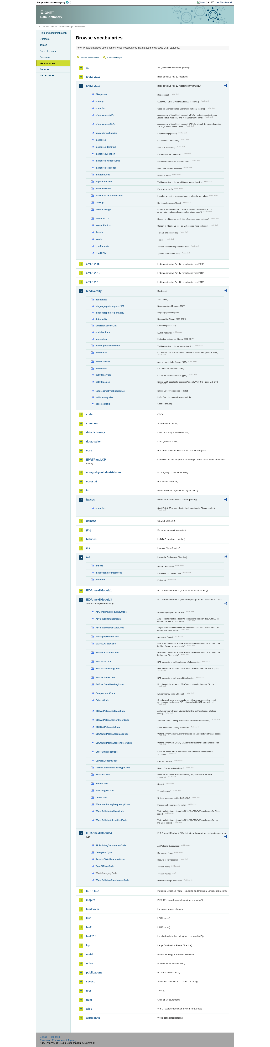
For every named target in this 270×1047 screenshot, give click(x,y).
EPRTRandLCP (96, 459)
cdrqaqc (100, 101)
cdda (89, 414)
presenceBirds (103, 188)
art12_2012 (93, 76)
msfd (89, 954)
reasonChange (103, 209)
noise (89, 963)
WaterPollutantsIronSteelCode (111, 820)
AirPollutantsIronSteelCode (110, 627)
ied (88, 557)
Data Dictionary (65, 26)
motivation (101, 339)
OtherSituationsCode (107, 752)
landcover (92, 909)
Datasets (45, 39)
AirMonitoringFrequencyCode (111, 612)
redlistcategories (104, 397)
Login (202, 2)
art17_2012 (93, 273)
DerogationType (104, 852)
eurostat (91, 481)
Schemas (45, 57)
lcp (88, 945)
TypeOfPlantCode (105, 866)
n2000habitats (103, 361)
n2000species (103, 382)
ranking (99, 202)
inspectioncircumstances (109, 572)
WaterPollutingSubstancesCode (112, 880)
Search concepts (114, 58)
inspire (90, 900)
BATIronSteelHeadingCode (110, 684)
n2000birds (101, 352)
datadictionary (95, 432)
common (92, 423)
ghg (88, 530)
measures (101, 140)
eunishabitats (103, 332)
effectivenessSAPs (105, 124)
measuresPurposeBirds (108, 160)
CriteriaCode (102, 700)
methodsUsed (103, 174)
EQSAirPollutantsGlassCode (111, 711)
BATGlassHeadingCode (108, 668)
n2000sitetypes (103, 375)
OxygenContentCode (106, 760)
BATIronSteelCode (105, 677)
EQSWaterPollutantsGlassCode (112, 734)
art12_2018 (93, 85)
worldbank (93, 1017)
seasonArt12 (102, 218)
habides (91, 539)
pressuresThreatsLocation (109, 195)
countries (101, 108)
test (88, 990)
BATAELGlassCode (106, 643)
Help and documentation (53, 33)
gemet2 (91, 520)
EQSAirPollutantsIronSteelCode (112, 720)
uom (89, 999)
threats (99, 232)
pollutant (100, 579)
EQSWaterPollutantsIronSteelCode (114, 743)
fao (88, 490)
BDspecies (101, 94)
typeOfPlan (101, 253)
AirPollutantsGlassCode (108, 619)
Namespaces (47, 75)
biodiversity (94, 291)
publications (94, 972)
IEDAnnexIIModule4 (99, 833)
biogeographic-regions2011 (110, 312)
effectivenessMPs (105, 115)
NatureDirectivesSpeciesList (110, 391)
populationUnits (104, 181)
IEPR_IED (92, 890)
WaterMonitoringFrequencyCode (113, 804)
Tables (43, 45)
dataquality (101, 319)
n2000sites (101, 368)
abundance (101, 299)
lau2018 (91, 936)
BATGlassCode (103, 661)
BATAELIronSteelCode (107, 652)
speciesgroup (103, 404)
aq (87, 67)
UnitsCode (101, 797)
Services (44, 69)
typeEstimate (102, 246)
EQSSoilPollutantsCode (108, 727)
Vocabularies (47, 63)
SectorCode (102, 783)
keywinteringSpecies (106, 133)
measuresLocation (105, 154)
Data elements (48, 51)
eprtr (89, 450)
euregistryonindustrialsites (103, 472)
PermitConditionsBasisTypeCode (113, 767)
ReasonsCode (103, 774)
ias (88, 548)
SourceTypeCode (104, 790)
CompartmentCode (105, 693)
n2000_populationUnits (108, 345)
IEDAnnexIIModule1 (99, 590)
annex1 (99, 565)
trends (99, 239)
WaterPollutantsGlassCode (110, 811)
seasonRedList (103, 225)
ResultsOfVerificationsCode (110, 859)
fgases (90, 499)
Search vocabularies (90, 58)
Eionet (53, 26)
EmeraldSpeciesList (106, 325)
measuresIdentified (106, 147)
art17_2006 (93, 264)
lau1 (89, 918)
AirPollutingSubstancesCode (111, 845)
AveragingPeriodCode (107, 636)
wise (89, 1008)
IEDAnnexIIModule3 (99, 599)
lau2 (89, 927)
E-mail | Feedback (50, 1036)
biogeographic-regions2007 (110, 306)
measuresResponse (106, 167)
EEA (54, 2)
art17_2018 (93, 282)
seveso (90, 981)
